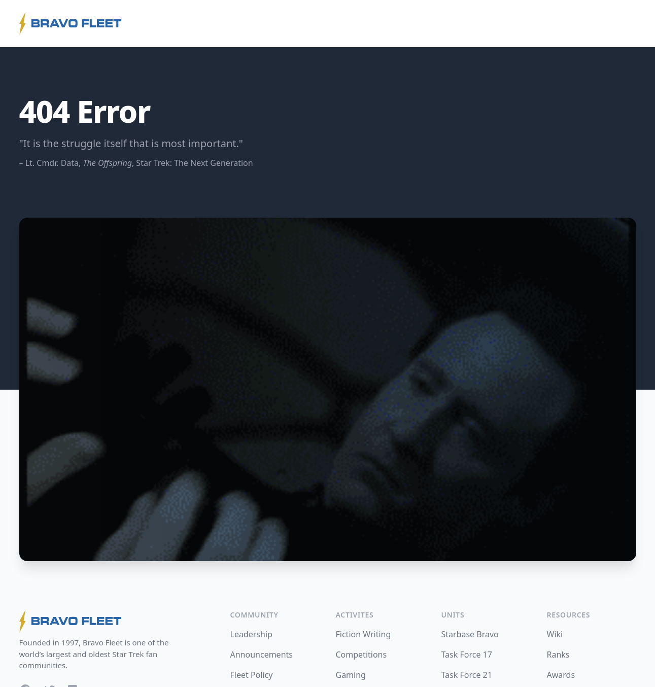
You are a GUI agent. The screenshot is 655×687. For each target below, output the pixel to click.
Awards (561, 674)
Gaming (351, 674)
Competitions (361, 654)
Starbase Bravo (470, 634)
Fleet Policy (251, 674)
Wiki (555, 634)
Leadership (251, 634)
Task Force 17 (466, 654)
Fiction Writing (363, 634)
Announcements (261, 654)
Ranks (558, 654)
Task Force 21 (466, 674)
